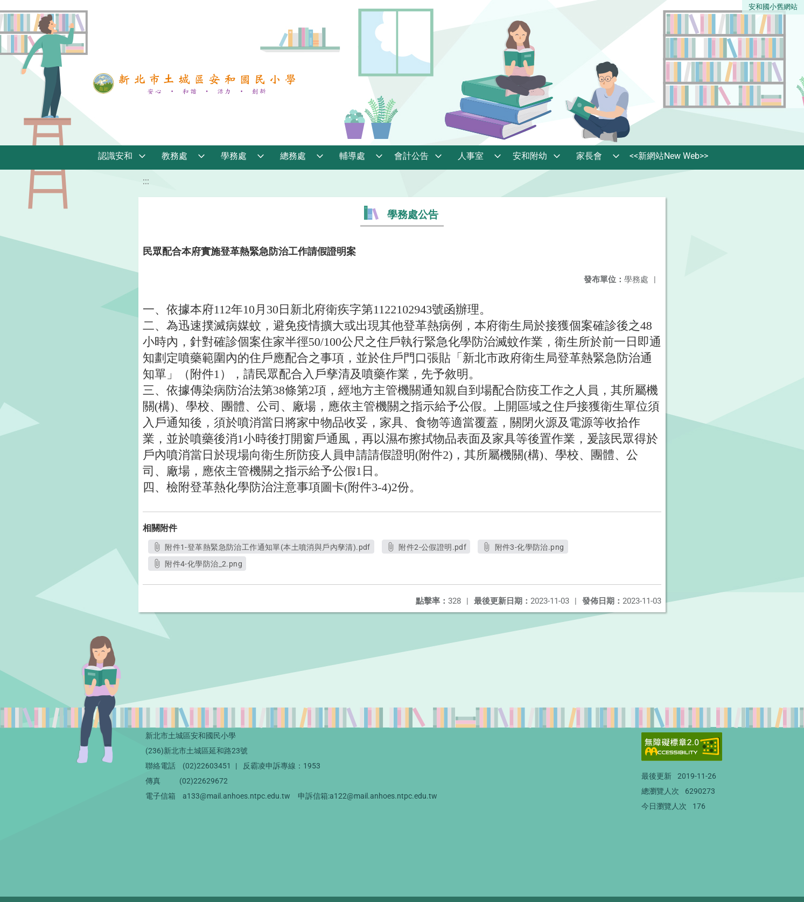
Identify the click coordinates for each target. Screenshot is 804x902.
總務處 (293, 156)
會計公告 (411, 156)
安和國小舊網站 (773, 7)
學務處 (234, 156)
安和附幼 (530, 156)
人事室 (471, 156)
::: (146, 181)
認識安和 (115, 156)
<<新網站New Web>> (669, 156)
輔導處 (352, 156)
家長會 (589, 156)
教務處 (174, 156)
